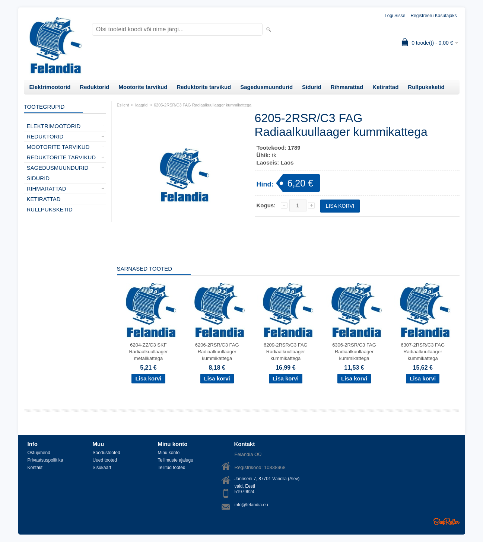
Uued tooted (105, 460)
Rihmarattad (347, 87)
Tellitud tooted (171, 467)
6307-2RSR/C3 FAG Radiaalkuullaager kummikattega (423, 351)
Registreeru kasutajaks (433, 15)
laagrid (141, 105)
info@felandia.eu (251, 504)
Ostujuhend (39, 452)
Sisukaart (102, 467)
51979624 (244, 491)
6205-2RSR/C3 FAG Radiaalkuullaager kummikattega (202, 105)
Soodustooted (106, 452)
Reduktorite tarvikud (204, 87)
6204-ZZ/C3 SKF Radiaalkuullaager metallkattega (148, 351)
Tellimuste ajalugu (175, 460)
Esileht (123, 105)
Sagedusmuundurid (266, 87)
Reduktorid (94, 87)
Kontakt (35, 467)
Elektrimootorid (50, 87)
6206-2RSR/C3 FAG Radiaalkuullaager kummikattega (217, 351)
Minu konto (169, 452)
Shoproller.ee (446, 521)
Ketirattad (385, 87)
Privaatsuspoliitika (45, 460)
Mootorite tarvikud (143, 87)
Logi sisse (395, 15)
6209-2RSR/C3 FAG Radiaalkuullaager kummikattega (286, 351)
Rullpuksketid (426, 87)
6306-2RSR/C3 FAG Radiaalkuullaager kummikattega (354, 351)
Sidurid (311, 87)
